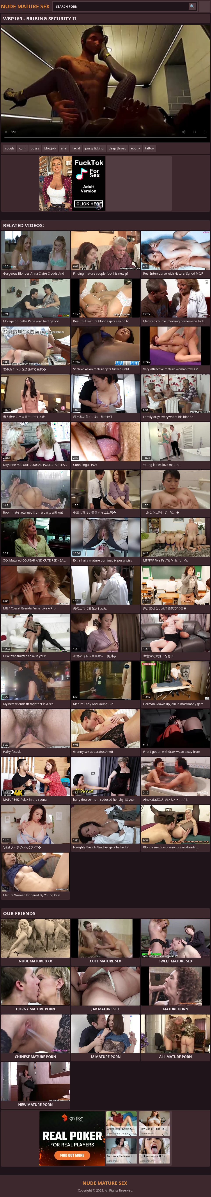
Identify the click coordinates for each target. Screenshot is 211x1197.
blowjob (50, 148)
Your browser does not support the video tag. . (105, 83)
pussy (35, 148)
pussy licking (94, 148)
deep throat (117, 148)
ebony (135, 148)
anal (64, 148)
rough (9, 148)
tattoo (149, 148)
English (204, 6)
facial (76, 148)
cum (22, 148)
